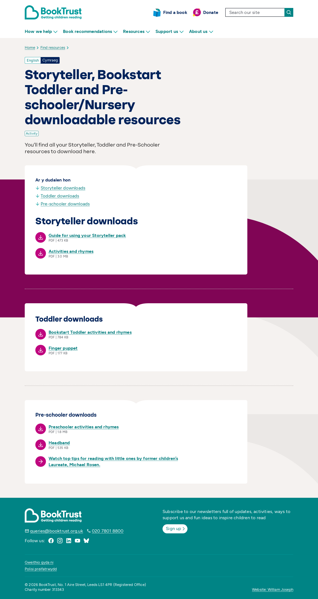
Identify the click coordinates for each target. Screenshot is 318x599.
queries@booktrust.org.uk (56, 531)
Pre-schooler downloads (62, 203)
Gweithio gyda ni (39, 562)
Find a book (175, 12)
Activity (32, 133)
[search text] (255, 12)
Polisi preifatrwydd (41, 569)
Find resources (52, 47)
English (33, 60)
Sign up (176, 528)
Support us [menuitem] (169, 31)
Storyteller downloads (60, 188)
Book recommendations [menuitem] (90, 31)
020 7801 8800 (108, 531)
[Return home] (53, 12)
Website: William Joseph (272, 589)
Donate (210, 12)
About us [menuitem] (201, 31)
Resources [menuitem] (136, 31)
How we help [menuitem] (41, 31)
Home (30, 47)
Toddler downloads (57, 195)
